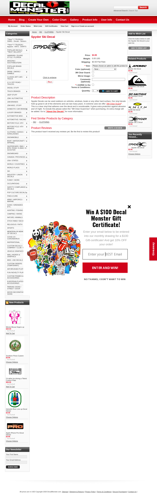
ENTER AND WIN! (105, 267)
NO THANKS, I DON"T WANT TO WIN (105, 279)
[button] (106, 218)
